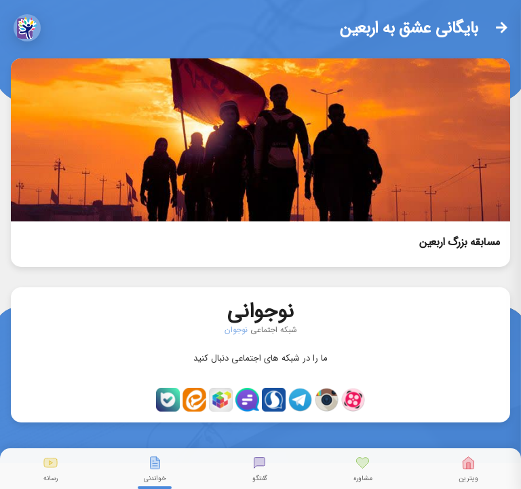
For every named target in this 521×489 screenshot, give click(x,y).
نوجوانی (260, 308)
